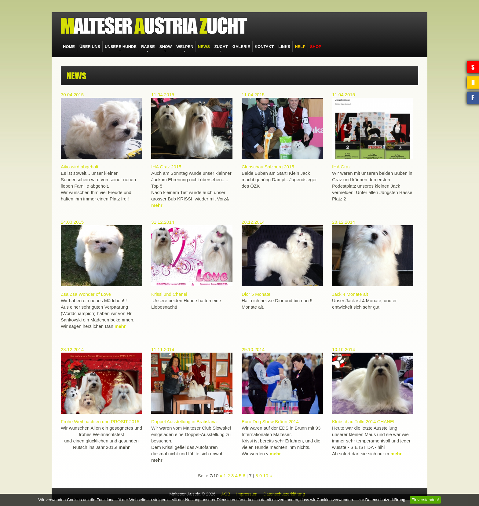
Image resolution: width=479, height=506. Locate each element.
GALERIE (241, 46)
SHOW (165, 46)
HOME (69, 46)
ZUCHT (221, 46)
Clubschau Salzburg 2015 (268, 166)
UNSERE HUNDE (121, 46)
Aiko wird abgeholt (79, 166)
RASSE (148, 46)
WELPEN (184, 46)
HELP (300, 46)
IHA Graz (341, 166)
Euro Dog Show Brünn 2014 (270, 421)
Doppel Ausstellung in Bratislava (184, 421)
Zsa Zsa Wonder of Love (86, 294)
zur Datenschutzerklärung (381, 499)
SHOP (315, 46)
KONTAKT (264, 46)
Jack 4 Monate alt (350, 294)
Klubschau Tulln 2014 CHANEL (364, 421)
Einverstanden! (425, 499)
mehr (157, 205)
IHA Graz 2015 (166, 166)
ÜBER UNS (89, 46)
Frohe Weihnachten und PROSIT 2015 (100, 421)
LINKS (284, 46)
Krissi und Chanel (169, 294)
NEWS (204, 46)
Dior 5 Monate (256, 294)
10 (265, 475)
